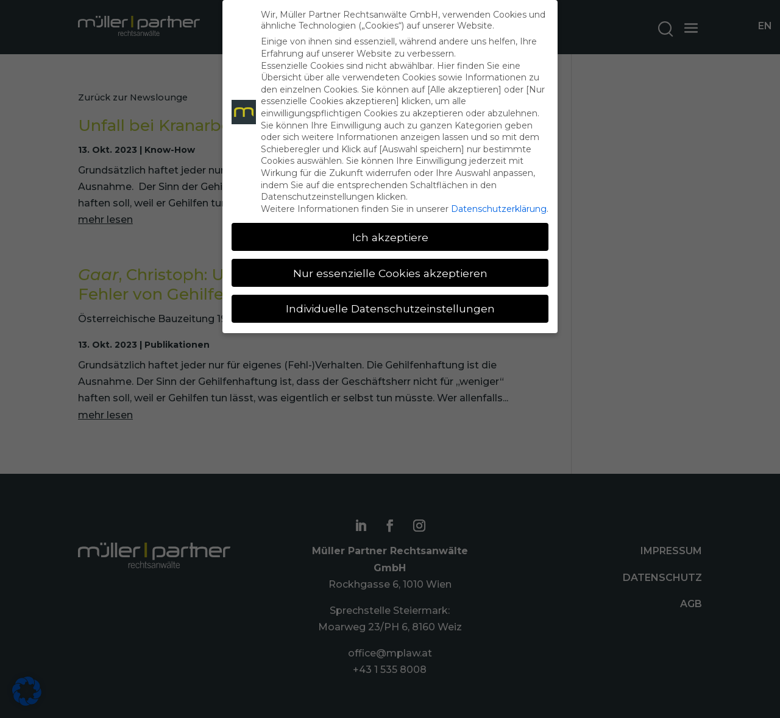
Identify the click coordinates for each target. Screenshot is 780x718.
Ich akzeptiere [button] (390, 237)
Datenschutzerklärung (499, 208)
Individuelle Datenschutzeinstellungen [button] (390, 308)
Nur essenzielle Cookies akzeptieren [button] (390, 273)
